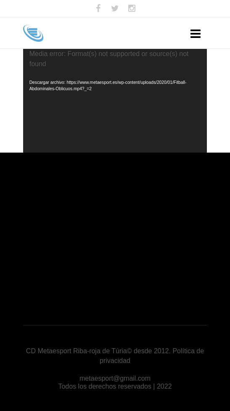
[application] (115, 101)
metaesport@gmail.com (115, 378)
